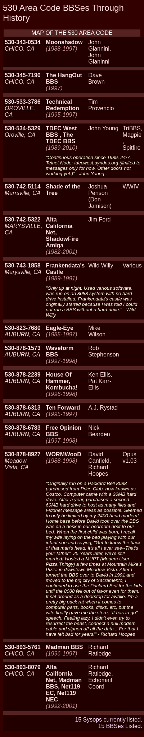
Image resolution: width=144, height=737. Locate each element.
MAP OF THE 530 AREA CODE (71, 33)
